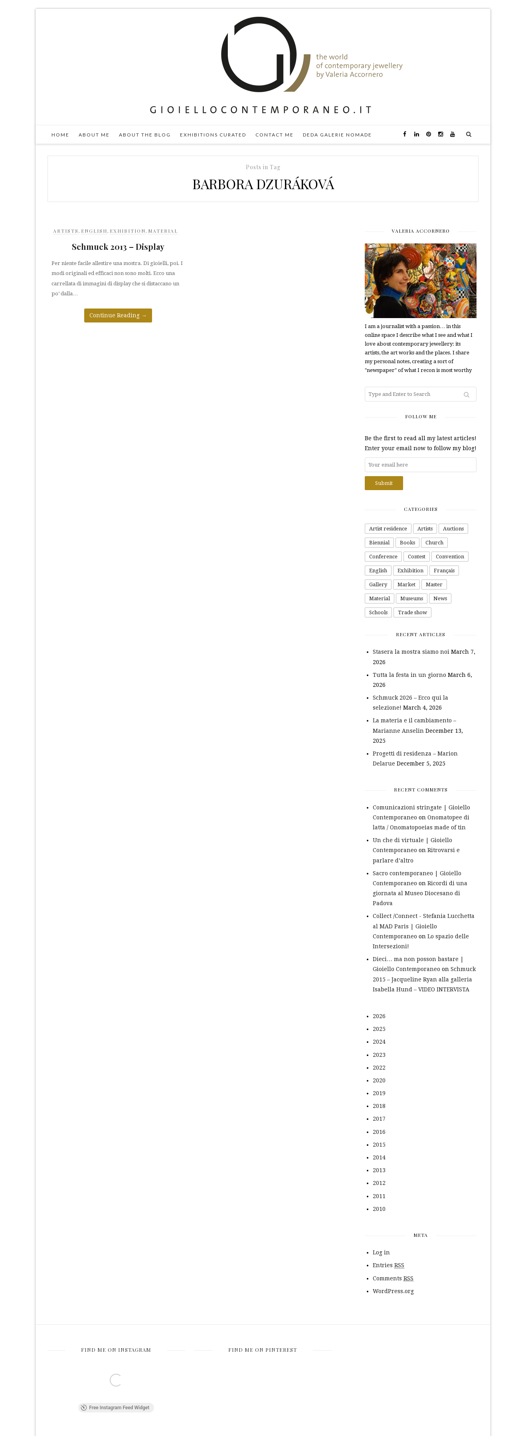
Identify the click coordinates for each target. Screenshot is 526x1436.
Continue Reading (118, 315)
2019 (379, 1093)
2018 (379, 1106)
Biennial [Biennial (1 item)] (379, 543)
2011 (379, 1196)
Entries (388, 1265)
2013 (379, 1170)
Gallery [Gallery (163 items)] (378, 584)
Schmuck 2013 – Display (118, 246)
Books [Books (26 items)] (407, 543)
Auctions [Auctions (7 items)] (453, 529)
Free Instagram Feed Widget (115, 1408)
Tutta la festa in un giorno (409, 675)
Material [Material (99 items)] (379, 598)
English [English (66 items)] (378, 571)
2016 (379, 1132)
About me (94, 135)
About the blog (145, 135)
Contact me (274, 135)
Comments (393, 1278)
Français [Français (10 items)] (444, 571)
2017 (379, 1119)
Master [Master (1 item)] (434, 584)
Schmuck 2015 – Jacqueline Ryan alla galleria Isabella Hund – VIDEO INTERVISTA (424, 979)
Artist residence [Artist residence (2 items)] (388, 529)
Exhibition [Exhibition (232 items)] (410, 571)
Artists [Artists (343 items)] (425, 529)
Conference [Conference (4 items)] (383, 557)
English (94, 230)
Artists (66, 230)
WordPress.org (393, 1291)
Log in (381, 1252)
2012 (379, 1183)
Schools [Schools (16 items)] (378, 612)
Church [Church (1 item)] (434, 543)
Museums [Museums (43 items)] (411, 598)
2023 (379, 1055)
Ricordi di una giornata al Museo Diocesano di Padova (420, 893)
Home (60, 135)
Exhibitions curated (213, 135)
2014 (379, 1157)
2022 (379, 1067)
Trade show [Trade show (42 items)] (412, 612)
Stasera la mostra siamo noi (411, 652)
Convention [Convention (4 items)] (450, 557)
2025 (379, 1029)
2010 (379, 1209)
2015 (379, 1144)
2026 (379, 1016)
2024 (379, 1041)
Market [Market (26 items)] (406, 584)
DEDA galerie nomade (337, 135)
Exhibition (128, 230)
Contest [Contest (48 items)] (416, 557)
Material (163, 230)
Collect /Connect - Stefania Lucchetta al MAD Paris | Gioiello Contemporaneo (424, 926)
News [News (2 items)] (440, 598)
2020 (379, 1080)
